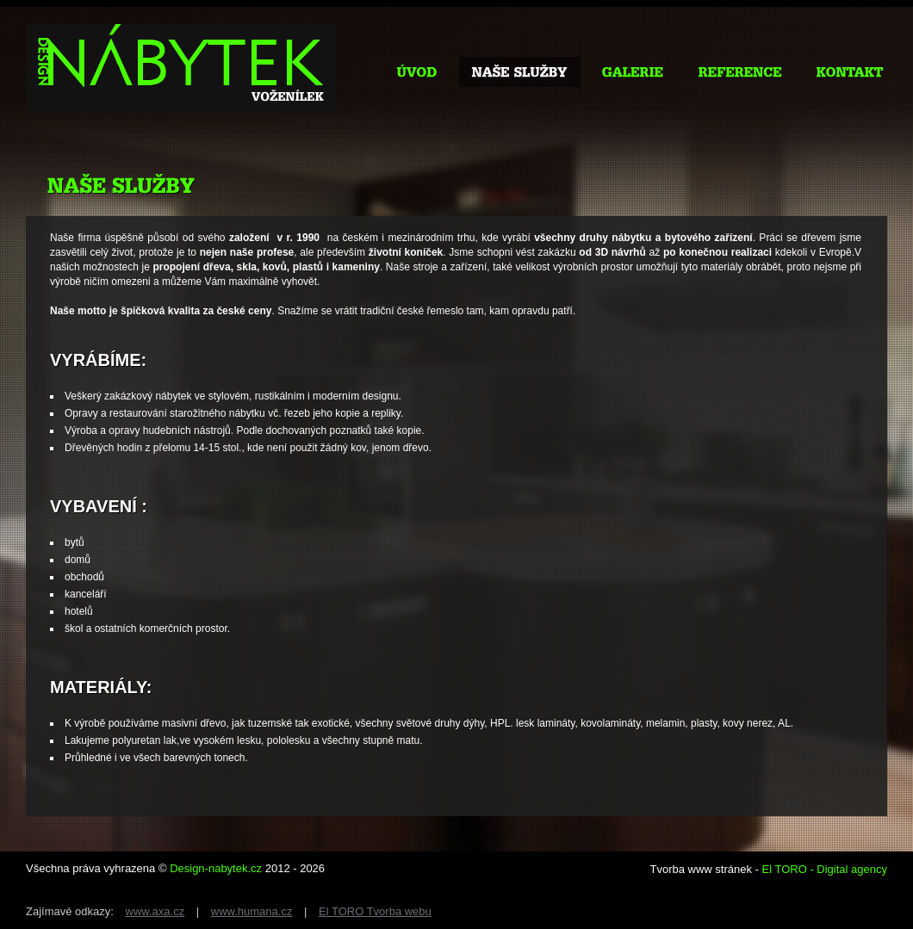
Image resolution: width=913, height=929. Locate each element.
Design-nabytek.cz (216, 868)
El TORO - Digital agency (824, 869)
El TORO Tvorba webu (375, 911)
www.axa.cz (155, 911)
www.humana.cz (252, 911)
